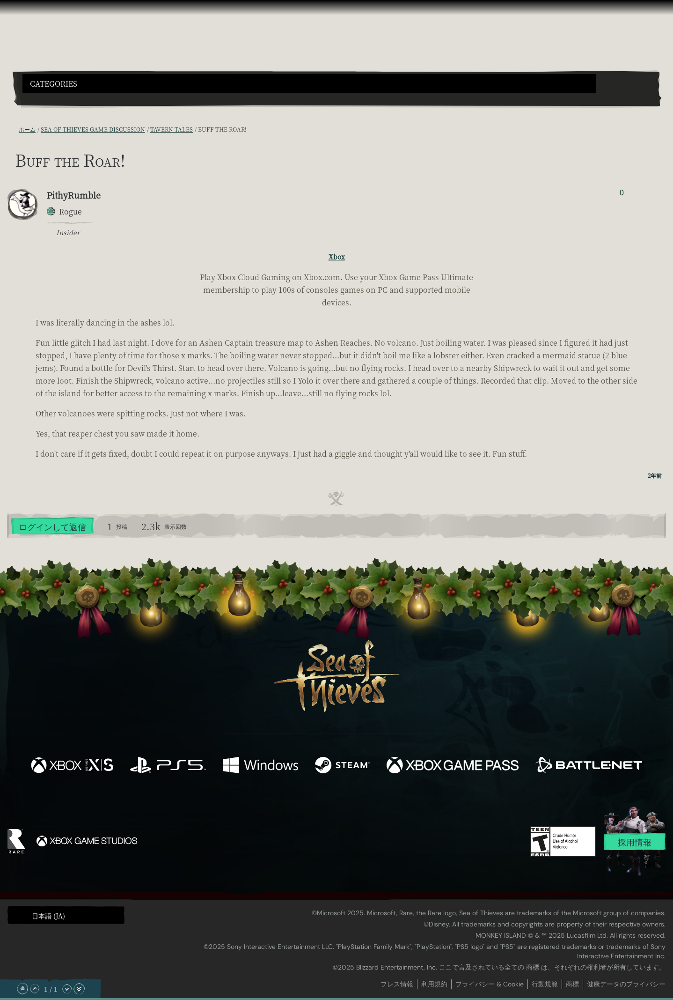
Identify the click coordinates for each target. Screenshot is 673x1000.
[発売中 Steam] (342, 766)
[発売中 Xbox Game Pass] (452, 766)
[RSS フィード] (13, 129)
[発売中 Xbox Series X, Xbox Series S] (72, 766)
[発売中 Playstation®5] (168, 766)
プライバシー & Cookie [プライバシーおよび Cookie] (489, 984)
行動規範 (545, 984)
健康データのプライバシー (626, 984)
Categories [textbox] (53, 84)
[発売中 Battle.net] (588, 766)
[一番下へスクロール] (79, 988)
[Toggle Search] (47, 98)
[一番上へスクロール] (22, 988)
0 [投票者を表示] (622, 193)
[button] (309, 83)
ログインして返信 (52, 526)
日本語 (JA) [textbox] (48, 915)
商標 (572, 984)
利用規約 (434, 984)
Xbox (337, 256)
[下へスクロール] (67, 988)
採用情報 (634, 842)
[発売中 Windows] (260, 766)
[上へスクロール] (34, 988)
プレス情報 (396, 984)
